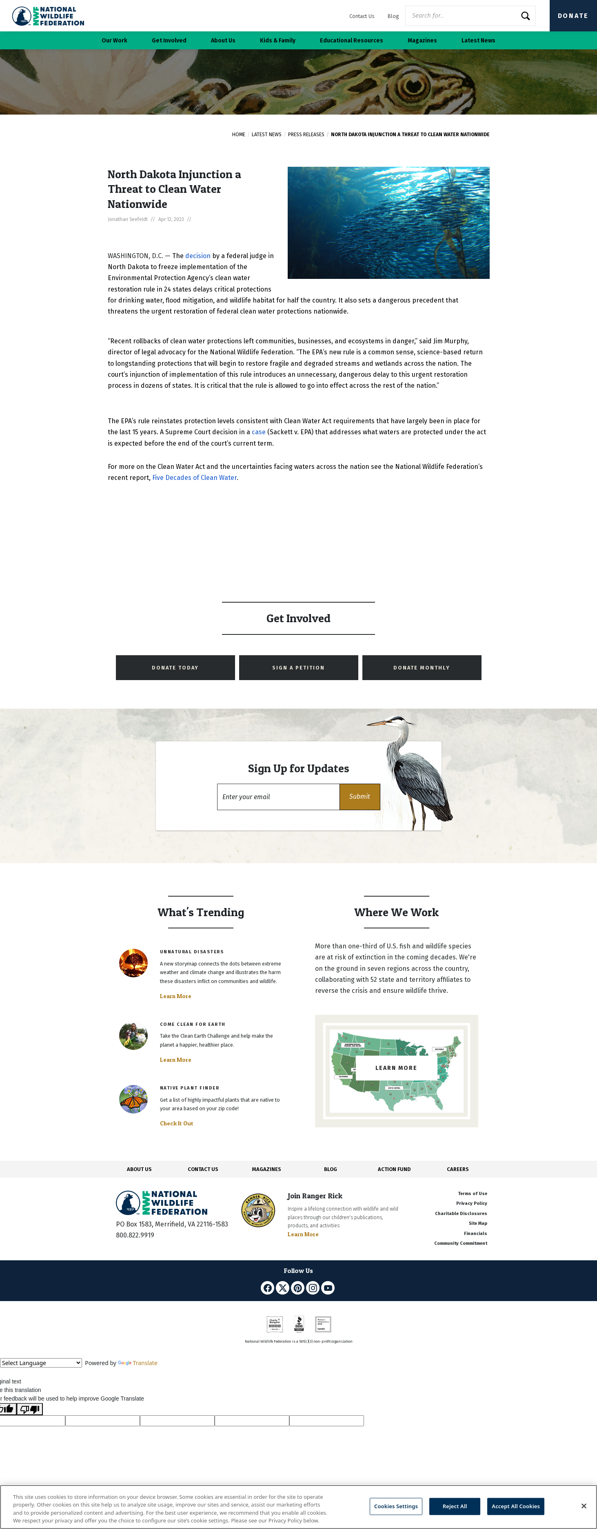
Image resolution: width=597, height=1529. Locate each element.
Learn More (175, 996)
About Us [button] (223, 40)
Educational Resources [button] (351, 40)
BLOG (330, 1169)
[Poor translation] (30, 1409)
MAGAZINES (266, 1169)
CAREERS (458, 1169)
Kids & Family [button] (277, 40)
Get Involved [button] (169, 40)
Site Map (478, 1223)
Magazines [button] (422, 40)
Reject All (455, 1506)
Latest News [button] (478, 40)
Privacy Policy (471, 1203)
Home (238, 134)
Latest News (267, 134)
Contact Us (362, 16)
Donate (573, 16)
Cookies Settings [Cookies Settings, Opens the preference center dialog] (396, 1506)
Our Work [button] (114, 40)
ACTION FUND (394, 1169)
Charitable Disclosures (461, 1213)
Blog (393, 16)
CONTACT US (203, 1169)
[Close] (584, 1506)
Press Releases (306, 134)
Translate (138, 1363)
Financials (475, 1233)
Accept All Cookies (516, 1506)
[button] (360, 797)
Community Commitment (460, 1243)
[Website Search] (470, 16)
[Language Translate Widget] (41, 1363)
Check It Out (176, 1123)
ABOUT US (139, 1169)
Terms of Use (472, 1193)
